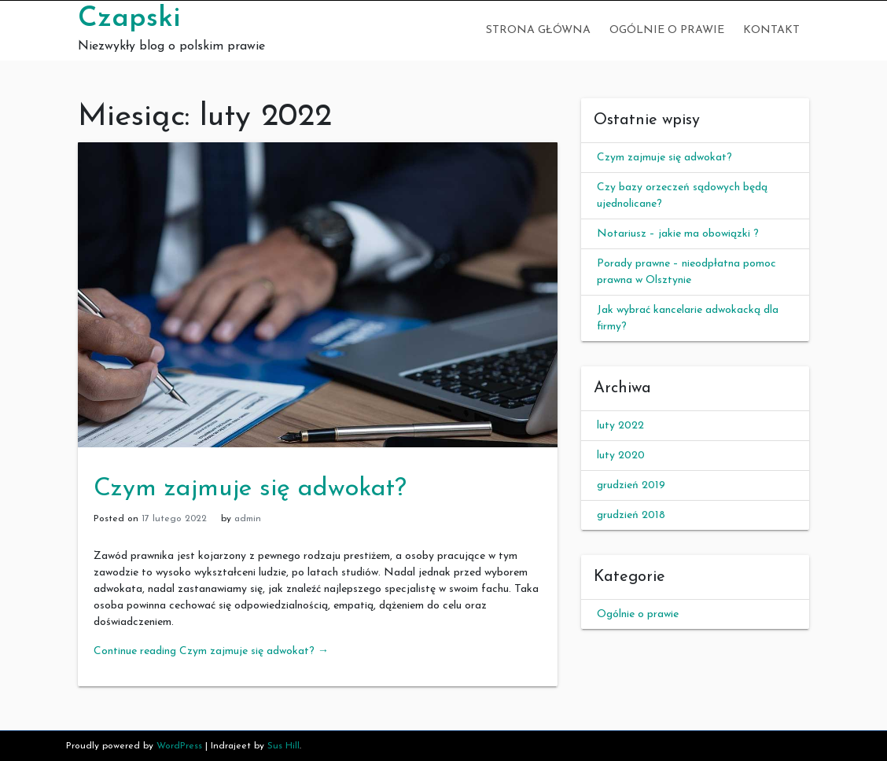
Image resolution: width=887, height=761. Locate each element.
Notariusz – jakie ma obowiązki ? (678, 234)
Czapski (129, 19)
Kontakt (771, 30)
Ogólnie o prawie (666, 30)
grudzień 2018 (631, 515)
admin (247, 519)
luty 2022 (620, 426)
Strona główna (538, 30)
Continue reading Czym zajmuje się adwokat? (211, 651)
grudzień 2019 (631, 485)
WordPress (179, 746)
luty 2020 (621, 455)
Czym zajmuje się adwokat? (250, 489)
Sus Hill (283, 746)
